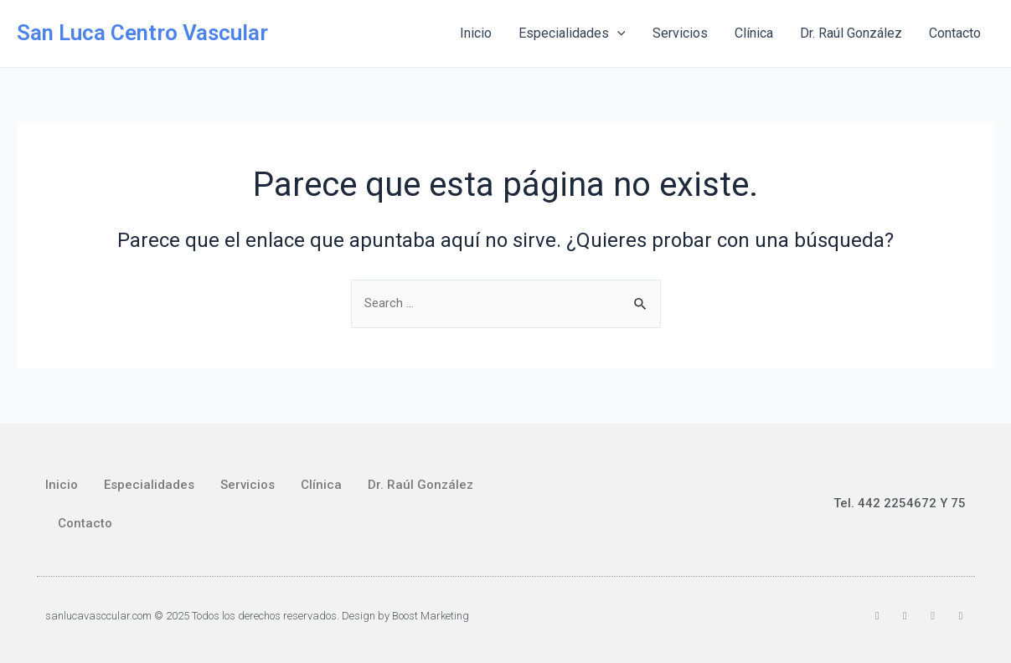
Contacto (955, 33)
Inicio (476, 33)
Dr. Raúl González (851, 33)
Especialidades (572, 33)
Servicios (680, 33)
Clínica (754, 33)
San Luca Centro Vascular (142, 32)
